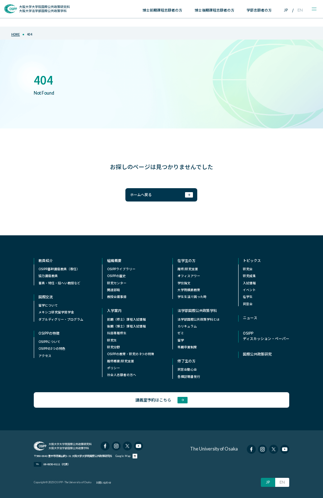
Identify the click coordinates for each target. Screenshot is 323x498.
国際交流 (45, 296)
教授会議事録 (116, 296)
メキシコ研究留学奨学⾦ (56, 312)
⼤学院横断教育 (188, 290)
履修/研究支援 (187, 269)
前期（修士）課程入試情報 (126, 319)
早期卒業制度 (187, 347)
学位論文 (183, 283)
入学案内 (114, 310)
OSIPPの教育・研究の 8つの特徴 (130, 354)
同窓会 (248, 304)
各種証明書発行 (188, 376)
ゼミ (180, 333)
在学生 (248, 296)
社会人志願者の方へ (121, 374)
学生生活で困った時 (192, 296)
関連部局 (113, 290)
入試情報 (249, 283)
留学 (180, 340)
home (15, 34)
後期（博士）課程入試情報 (126, 326)
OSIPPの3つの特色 (51, 348)
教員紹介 (45, 260)
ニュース (250, 317)
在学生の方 (186, 260)
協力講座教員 (48, 275)
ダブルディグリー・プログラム (60, 319)
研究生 (112, 340)
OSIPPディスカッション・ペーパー (266, 336)
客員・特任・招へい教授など (59, 283)
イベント (249, 290)
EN (300, 10)
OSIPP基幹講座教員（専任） (59, 269)
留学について (48, 305)
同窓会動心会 (187, 369)
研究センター (116, 283)
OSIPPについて (49, 341)
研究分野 (113, 347)
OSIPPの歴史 (116, 275)
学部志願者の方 (259, 10)
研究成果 (249, 275)
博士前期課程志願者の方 (162, 10)
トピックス (252, 260)
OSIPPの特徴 (49, 333)
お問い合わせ (103, 482)
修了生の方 (186, 360)
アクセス (44, 355)
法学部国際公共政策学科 (197, 310)
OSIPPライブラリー (121, 269)
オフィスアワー (188, 275)
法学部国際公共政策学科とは (198, 319)
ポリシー (113, 368)
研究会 (248, 269)
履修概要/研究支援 (120, 361)
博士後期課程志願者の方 (214, 10)
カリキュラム (187, 326)
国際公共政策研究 (257, 354)
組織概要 (114, 260)
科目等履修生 (116, 333)
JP (286, 10)
